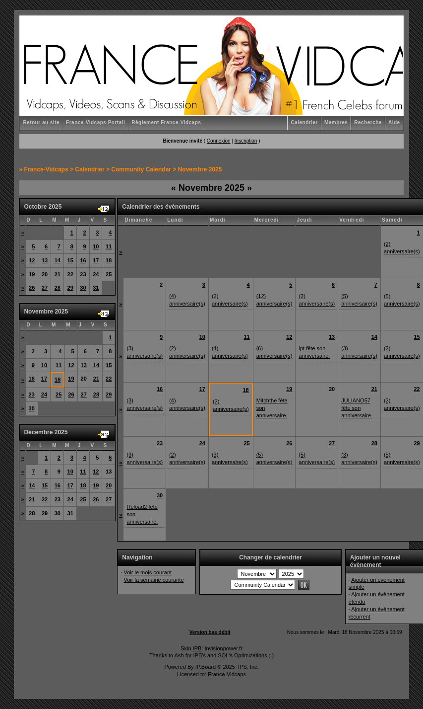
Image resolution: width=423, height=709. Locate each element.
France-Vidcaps (46, 169)
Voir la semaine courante (153, 580)
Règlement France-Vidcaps (166, 122)
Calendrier (304, 122)
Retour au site (41, 122)
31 (96, 288)
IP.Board (205, 667)
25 (109, 274)
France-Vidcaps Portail (95, 122)
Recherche (368, 122)
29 (70, 288)
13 (45, 260)
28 (57, 288)
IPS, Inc (247, 667)
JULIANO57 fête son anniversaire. (356, 407)
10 (96, 246)
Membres (336, 122)
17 (96, 260)
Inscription (246, 141)
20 (45, 274)
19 (32, 274)
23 (83, 274)
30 (83, 288)
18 (109, 260)
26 (32, 288)
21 (57, 274)
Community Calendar (141, 169)
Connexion (219, 141)
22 (70, 274)
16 (83, 260)
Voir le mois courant (147, 572)
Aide (394, 122)
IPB (197, 648)
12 (32, 260)
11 (109, 246)
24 (96, 274)
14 (57, 260)
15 (70, 260)
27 (45, 288)
